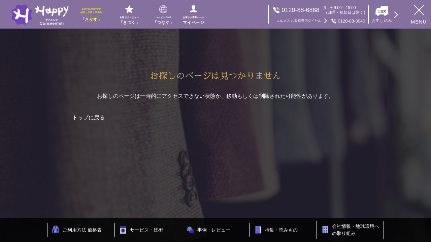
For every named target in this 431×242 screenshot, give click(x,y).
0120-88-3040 (320, 21)
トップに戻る (88, 117)
